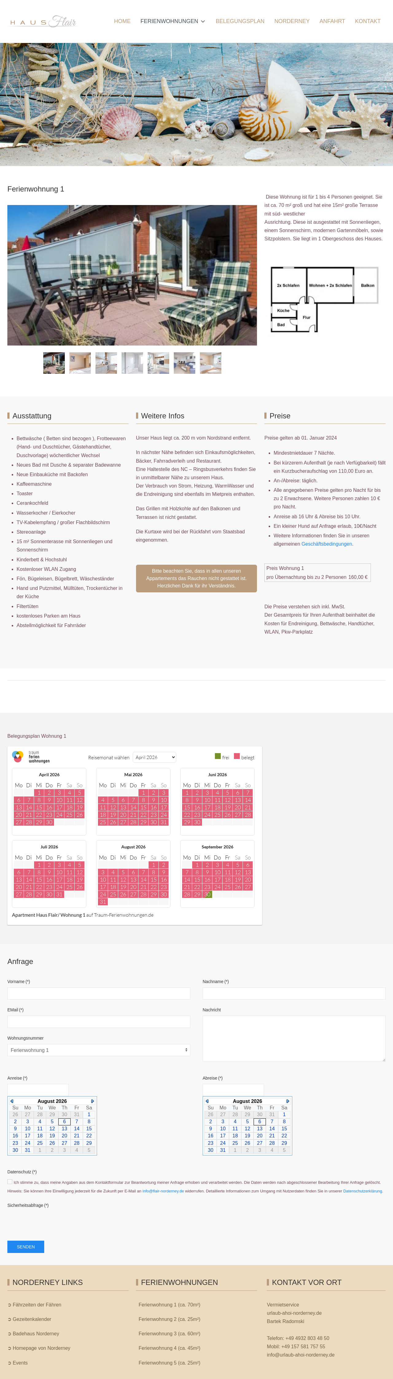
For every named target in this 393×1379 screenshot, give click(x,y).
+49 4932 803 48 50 (307, 1338)
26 (52, 1143)
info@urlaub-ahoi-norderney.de (301, 1354)
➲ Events (17, 1362)
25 (40, 1143)
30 (15, 1150)
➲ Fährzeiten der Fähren (34, 1304)
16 (15, 1135)
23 (15, 1143)
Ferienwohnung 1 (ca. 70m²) (169, 1304)
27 (64, 1143)
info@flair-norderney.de (163, 1191)
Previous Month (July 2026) (11, 1101)
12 (52, 1128)
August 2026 (52, 1101)
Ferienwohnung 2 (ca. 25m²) (169, 1319)
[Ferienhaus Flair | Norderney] (42, 21)
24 (27, 1143)
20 (64, 1135)
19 (52, 1135)
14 (77, 1128)
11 (40, 1128)
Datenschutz (22, 1171)
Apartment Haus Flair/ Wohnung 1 (48, 915)
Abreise (213, 1078)
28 (77, 1143)
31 (27, 1150)
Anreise (17, 1078)
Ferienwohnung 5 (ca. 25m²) (169, 1362)
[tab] (189, 153)
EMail (15, 1009)
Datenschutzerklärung (362, 1191)
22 (89, 1135)
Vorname (18, 981)
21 (77, 1135)
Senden (26, 1246)
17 (27, 1135)
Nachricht (212, 1009)
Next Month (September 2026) (92, 1101)
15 (89, 1128)
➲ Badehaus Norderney (33, 1333)
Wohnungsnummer (25, 1038)
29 (89, 1143)
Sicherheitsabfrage (28, 1205)
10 (27, 1128)
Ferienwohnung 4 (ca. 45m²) (169, 1348)
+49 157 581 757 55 (303, 1346)
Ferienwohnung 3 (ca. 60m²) (169, 1333)
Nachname (216, 981)
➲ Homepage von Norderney (38, 1348)
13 (64, 1128)
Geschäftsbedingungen (327, 544)
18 (40, 1135)
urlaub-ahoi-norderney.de (294, 1313)
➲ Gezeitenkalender (29, 1319)
